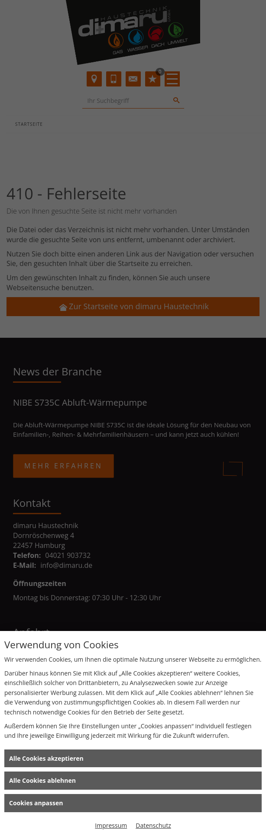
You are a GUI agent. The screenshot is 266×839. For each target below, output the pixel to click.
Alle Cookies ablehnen (42, 780)
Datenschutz (153, 825)
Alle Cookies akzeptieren (46, 758)
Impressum (111, 825)
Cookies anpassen (36, 803)
